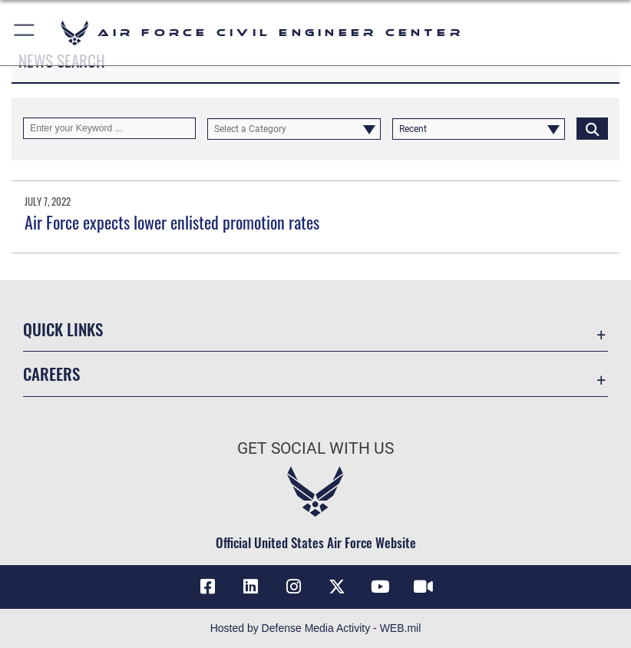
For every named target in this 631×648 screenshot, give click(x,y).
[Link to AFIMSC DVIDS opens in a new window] (422, 586)
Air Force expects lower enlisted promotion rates (172, 222)
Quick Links (63, 329)
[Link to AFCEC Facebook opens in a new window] (208, 586)
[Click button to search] (592, 128)
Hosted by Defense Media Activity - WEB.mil (315, 628)
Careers (51, 373)
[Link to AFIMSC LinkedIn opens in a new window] (251, 586)
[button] (25, 32)
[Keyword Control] (109, 128)
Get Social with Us (315, 448)
